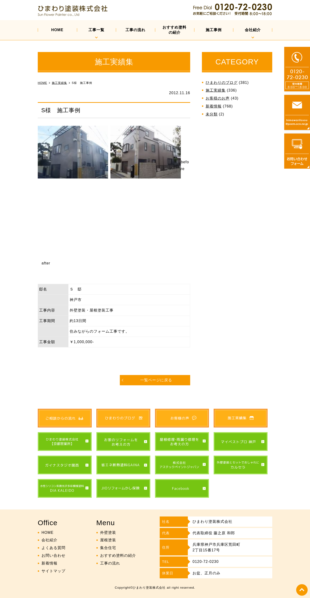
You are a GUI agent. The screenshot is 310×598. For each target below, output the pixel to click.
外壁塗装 (108, 532)
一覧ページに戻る (156, 380)
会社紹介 (253, 30)
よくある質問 (53, 548)
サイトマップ (53, 571)
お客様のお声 (218, 98)
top (302, 590)
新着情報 (214, 106)
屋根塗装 (108, 540)
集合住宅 (108, 548)
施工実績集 (216, 90)
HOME (57, 30)
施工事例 (214, 30)
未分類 (212, 114)
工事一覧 (96, 30)
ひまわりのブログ (222, 83)
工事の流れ (135, 30)
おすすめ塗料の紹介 (174, 29)
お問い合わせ (53, 555)
